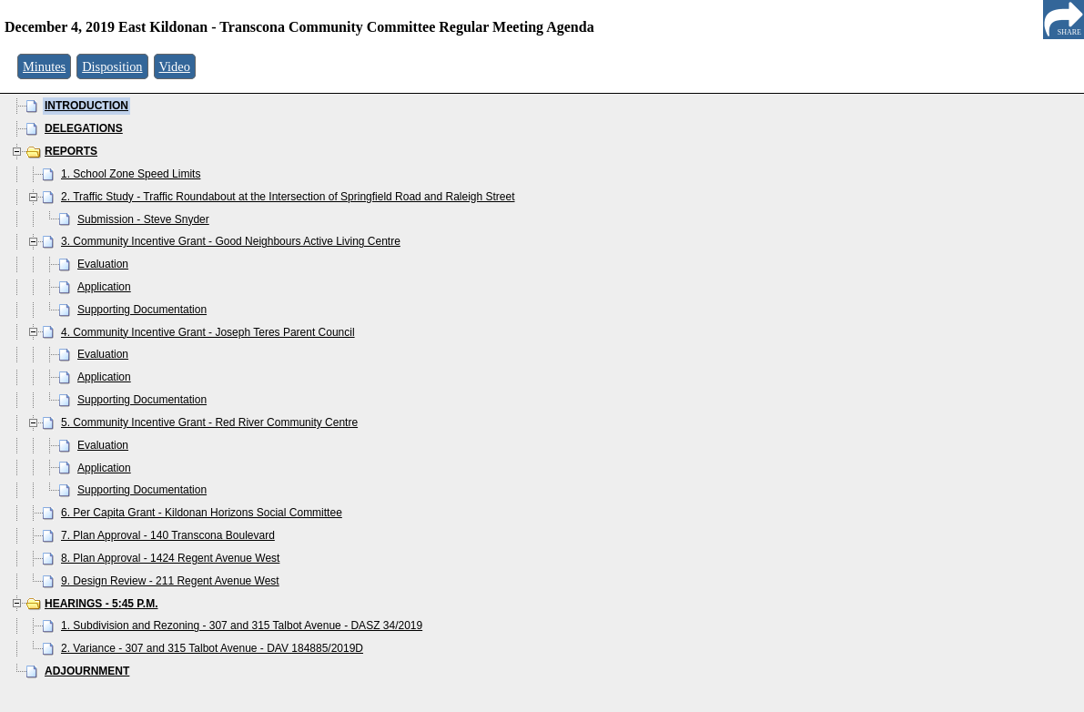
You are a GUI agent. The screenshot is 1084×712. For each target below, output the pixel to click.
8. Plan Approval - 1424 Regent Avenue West (170, 558)
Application (104, 286)
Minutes (44, 66)
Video (174, 66)
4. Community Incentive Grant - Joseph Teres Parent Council (208, 332)
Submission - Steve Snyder (143, 219)
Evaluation (102, 264)
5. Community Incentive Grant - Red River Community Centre (209, 422)
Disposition (112, 66)
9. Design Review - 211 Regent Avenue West (170, 581)
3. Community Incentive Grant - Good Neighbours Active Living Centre (230, 241)
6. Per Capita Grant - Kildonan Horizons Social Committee (201, 512)
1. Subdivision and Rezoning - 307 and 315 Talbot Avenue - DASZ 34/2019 (241, 625)
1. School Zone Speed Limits (130, 174)
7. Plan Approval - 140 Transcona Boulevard (168, 535)
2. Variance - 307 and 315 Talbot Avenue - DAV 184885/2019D (212, 648)
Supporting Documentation (142, 309)
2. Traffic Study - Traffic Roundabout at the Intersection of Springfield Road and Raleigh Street (288, 196)
